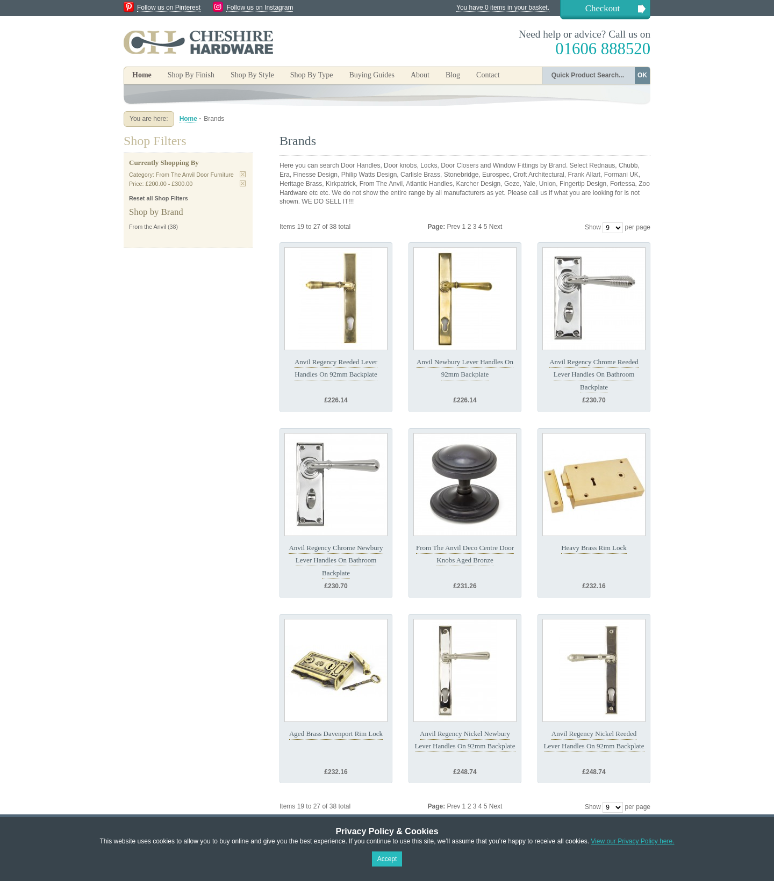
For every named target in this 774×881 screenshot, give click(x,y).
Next (496, 226)
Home (142, 75)
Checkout (602, 8)
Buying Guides (371, 75)
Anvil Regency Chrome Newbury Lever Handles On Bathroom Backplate (336, 560)
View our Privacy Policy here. (632, 841)
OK (642, 75)
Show (593, 227)
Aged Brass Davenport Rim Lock (336, 734)
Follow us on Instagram (259, 7)
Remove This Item (243, 174)
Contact (488, 75)
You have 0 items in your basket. (502, 7)
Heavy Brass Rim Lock (594, 548)
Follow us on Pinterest (168, 7)
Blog (453, 75)
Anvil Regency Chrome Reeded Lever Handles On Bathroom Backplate (594, 374)
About (420, 75)
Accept (387, 859)
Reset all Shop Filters (158, 198)
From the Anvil (147, 226)
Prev (454, 226)
